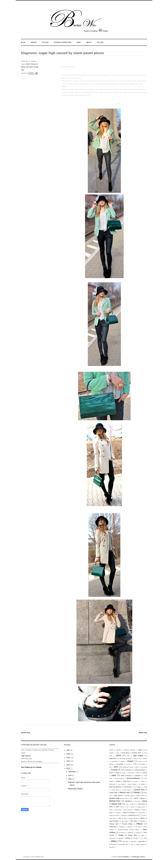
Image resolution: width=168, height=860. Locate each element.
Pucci (111, 812)
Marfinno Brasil (129, 795)
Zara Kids (125, 841)
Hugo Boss (126, 781)
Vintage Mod (132, 835)
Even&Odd (144, 767)
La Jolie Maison (126, 790)
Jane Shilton (121, 784)
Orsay (111, 809)
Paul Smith (118, 809)
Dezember (72, 772)
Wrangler (135, 838)
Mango (23, 67)
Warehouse (112, 838)
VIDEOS (33, 42)
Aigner (140, 750)
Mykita (144, 801)
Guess (145, 772)
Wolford (127, 838)
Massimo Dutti (114, 798)
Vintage (36, 67)
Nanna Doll (116, 804)
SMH (125, 818)
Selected (123, 815)
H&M (114, 775)
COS (134, 764)
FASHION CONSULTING (62, 42)
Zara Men (142, 841)
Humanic (135, 781)
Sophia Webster (133, 818)
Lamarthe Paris (139, 790)
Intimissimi (112, 784)
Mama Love (125, 792)
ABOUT (88, 42)
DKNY (116, 767)
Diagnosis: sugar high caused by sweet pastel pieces (62, 53)
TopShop (129, 826)
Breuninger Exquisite (125, 758)
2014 (68, 761)
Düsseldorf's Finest (127, 767)
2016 (68, 754)
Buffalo (145, 758)
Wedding (120, 838)
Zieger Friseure (140, 844)
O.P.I (111, 807)
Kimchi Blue (127, 787)
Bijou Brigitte (138, 756)
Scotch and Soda (114, 815)
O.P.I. (118, 807)
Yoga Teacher (26, 756)
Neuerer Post (25, 732)
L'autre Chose (115, 790)
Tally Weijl (133, 821)
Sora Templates (124, 856)
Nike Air (133, 804)
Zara (22, 70)
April (70, 775)
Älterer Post (143, 732)
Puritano (118, 812)
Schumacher (141, 812)
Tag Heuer (125, 821)
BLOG (23, 42)
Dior (110, 767)
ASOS (28, 64)
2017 (68, 750)
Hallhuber (138, 775)
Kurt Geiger (137, 787)
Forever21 (128, 770)
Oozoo (132, 807)
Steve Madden (114, 821)
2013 (68, 765)
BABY (79, 42)
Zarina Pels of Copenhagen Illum (118, 844)
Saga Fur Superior (129, 812)
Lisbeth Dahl (113, 792)
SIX (120, 818)
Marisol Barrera (140, 795)
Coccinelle (120, 764)
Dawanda (142, 764)
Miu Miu (137, 801)
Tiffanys (139, 824)
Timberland (112, 826)
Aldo (117, 753)
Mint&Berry (128, 801)
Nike (127, 804)
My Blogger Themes (138, 856)
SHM (143, 815)
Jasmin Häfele (132, 784)
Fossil (111, 772)
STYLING (45, 42)
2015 (68, 758)
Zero (132, 844)
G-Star (123, 772)
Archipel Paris (136, 753)
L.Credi (145, 787)
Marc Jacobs (118, 795)
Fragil (117, 772)
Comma (128, 764)
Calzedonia (114, 761)
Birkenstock (113, 758)
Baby (128, 755)
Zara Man (133, 841)
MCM (136, 798)
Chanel (130, 761)
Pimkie (137, 809)
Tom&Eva (122, 826)
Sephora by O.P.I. (134, 815)
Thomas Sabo (114, 824)
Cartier (122, 761)
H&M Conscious (126, 775)
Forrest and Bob (139, 770)
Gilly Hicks (131, 772)
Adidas (111, 750)
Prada (143, 809)
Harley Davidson (119, 778)
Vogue (142, 835)
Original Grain (141, 807)
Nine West (29, 67)
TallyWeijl (142, 821)
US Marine (122, 832)
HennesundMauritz (133, 778)
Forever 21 (34, 64)
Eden (136, 767)
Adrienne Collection (129, 750)
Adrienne (118, 750)
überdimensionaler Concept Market (128, 829)
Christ (139, 761)
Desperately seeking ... (76, 789)
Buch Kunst (137, 758)
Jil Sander (142, 784)
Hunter (143, 781)
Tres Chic (137, 826)
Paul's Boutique (128, 809)
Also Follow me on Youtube (31, 767)
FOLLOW (100, 42)
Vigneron (138, 832)
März (70, 779)
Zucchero (111, 847)
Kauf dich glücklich (115, 787)
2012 (68, 768)
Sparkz (142, 818)
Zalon (145, 838)
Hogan (118, 781)
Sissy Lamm (112, 818)
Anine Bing (125, 753)
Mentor (142, 798)
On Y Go (125, 807)
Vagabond (130, 832)
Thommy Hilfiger (127, 824)
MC (131, 798)
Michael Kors (114, 801)
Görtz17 (138, 772)
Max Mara (125, 798)
